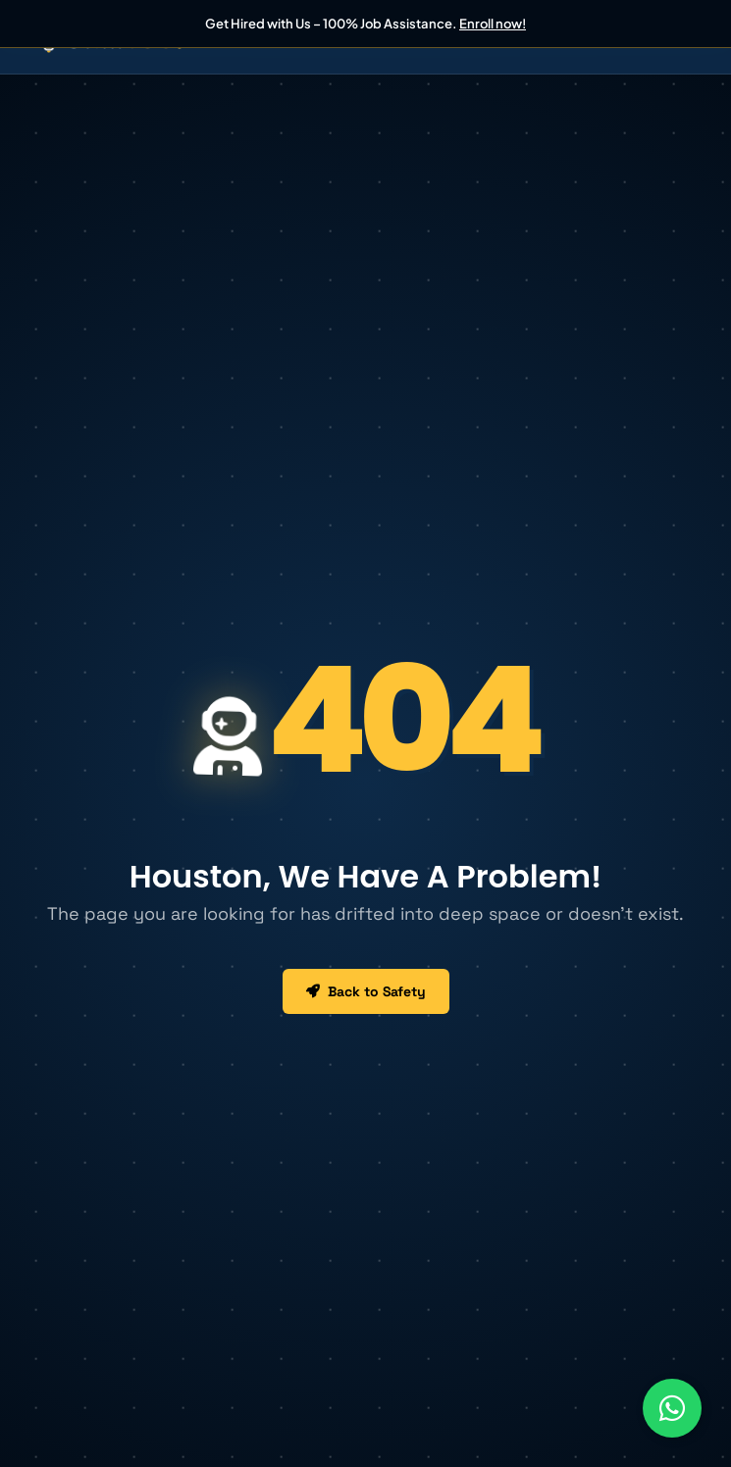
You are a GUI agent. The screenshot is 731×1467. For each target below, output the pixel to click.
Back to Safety (366, 991)
